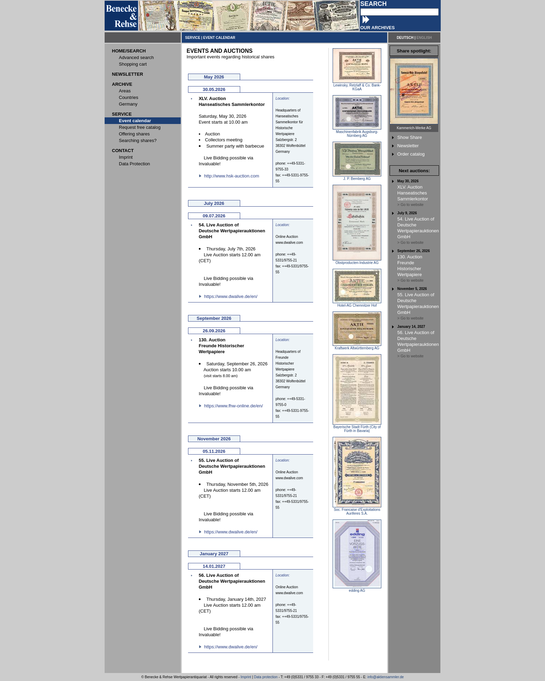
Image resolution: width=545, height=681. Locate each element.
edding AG (357, 589)
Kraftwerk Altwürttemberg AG (357, 346)
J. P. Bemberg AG (357, 177)
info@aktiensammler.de (385, 677)
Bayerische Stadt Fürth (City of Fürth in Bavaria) (357, 427)
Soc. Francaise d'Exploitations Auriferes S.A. (357, 510)
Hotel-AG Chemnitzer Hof (357, 303)
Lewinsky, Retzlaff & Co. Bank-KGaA (357, 85)
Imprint (246, 677)
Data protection (266, 677)
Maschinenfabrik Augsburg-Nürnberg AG (357, 132)
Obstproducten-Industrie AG (357, 261)
